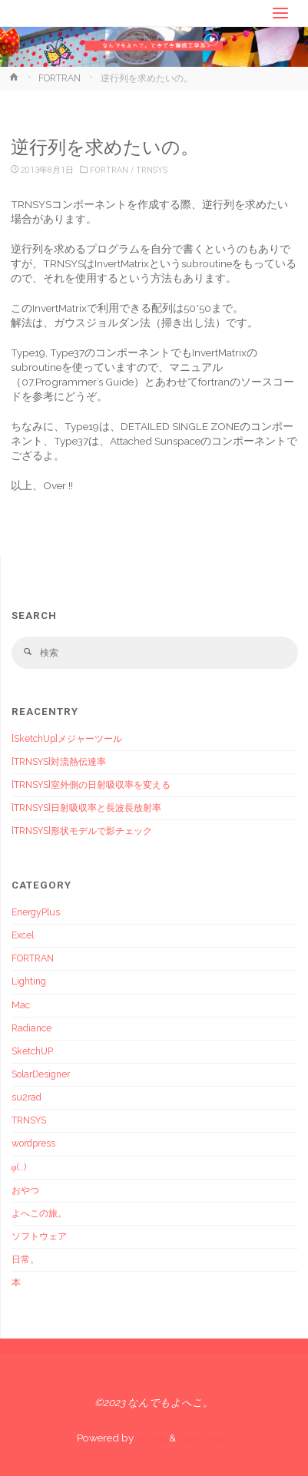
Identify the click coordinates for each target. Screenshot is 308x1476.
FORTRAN (59, 78)
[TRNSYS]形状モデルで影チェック (82, 831)
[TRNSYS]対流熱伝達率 (59, 761)
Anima (150, 1437)
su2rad (26, 1097)
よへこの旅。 (39, 1213)
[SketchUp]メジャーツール (67, 738)
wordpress (33, 1143)
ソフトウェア (39, 1236)
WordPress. (205, 1437)
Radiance (31, 1028)
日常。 (25, 1259)
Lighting (29, 981)
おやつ (25, 1190)
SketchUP (32, 1051)
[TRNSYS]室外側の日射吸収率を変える (91, 784)
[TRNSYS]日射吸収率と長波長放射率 (86, 808)
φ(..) (19, 1167)
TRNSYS (151, 170)
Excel (23, 935)
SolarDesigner (41, 1074)
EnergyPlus (36, 912)
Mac (21, 1005)
